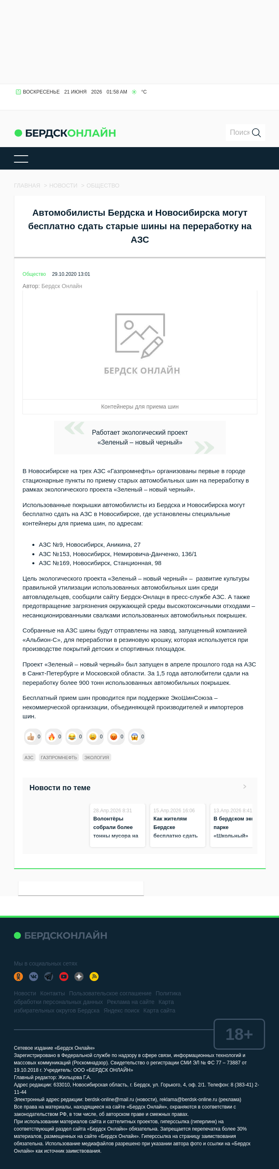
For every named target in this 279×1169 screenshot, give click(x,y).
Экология (96, 757)
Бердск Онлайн (61, 286)
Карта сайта (160, 1010)
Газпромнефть (59, 757)
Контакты (52, 993)
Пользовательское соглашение (110, 993)
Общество (34, 274)
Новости (25, 993)
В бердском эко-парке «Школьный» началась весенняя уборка (236, 836)
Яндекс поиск (121, 1010)
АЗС (29, 757)
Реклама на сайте (130, 1002)
